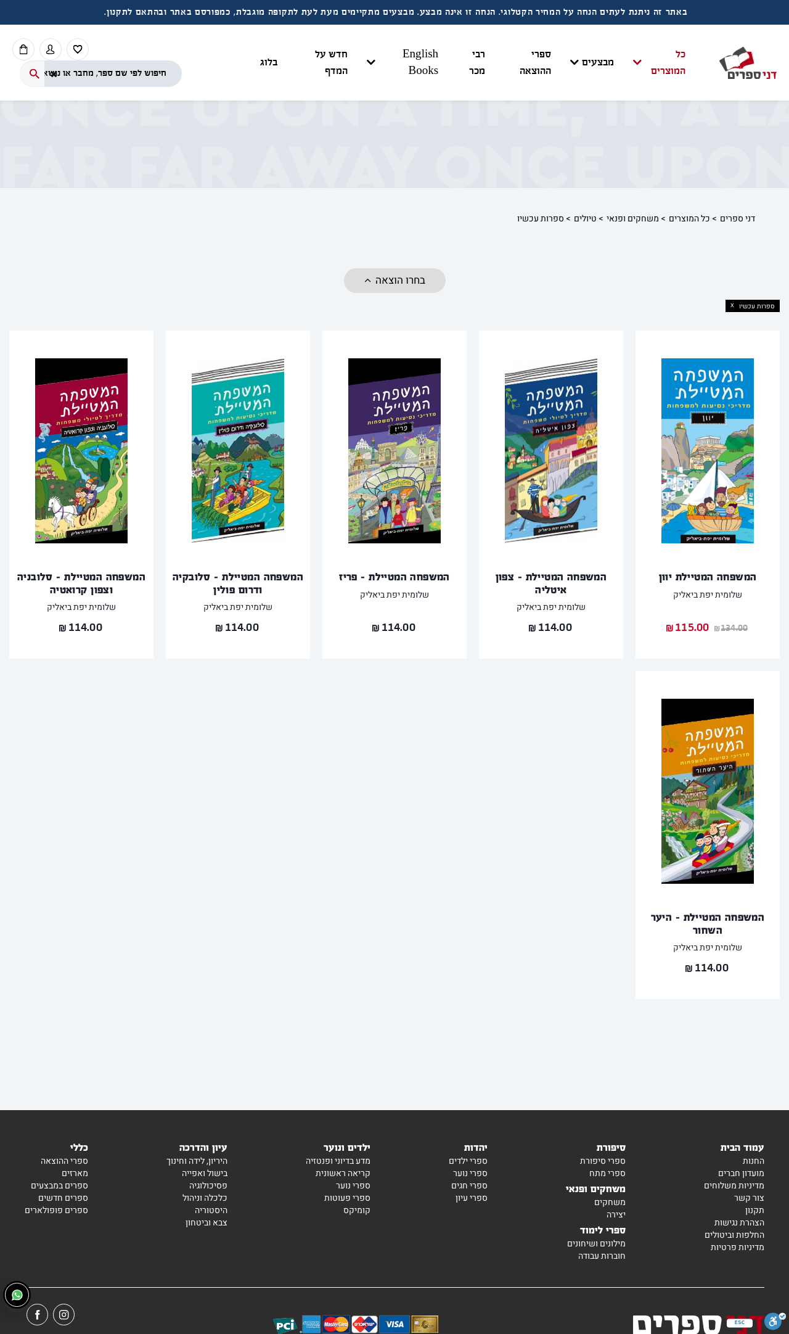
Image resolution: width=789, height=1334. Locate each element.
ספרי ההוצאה (535, 62)
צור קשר (749, 1198)
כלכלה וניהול (204, 1198)
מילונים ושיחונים (596, 1243)
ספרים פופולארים (56, 1210)
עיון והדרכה (203, 1146)
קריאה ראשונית (343, 1173)
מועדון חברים (741, 1173)
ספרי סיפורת (603, 1161)
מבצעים (598, 62)
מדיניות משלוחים (734, 1185)
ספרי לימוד (603, 1229)
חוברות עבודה (602, 1256)
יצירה (616, 1214)
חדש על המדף (331, 62)
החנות (753, 1161)
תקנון (754, 1210)
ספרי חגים (469, 1185)
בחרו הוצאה (400, 280)
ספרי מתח (607, 1173)
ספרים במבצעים (59, 1185)
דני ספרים (737, 218)
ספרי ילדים (468, 1161)
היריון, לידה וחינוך (196, 1161)
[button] (473, 62)
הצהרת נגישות (739, 1222)
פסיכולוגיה (208, 1185)
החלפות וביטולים (734, 1235)
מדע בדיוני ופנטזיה (338, 1161)
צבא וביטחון (206, 1222)
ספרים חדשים (63, 1198)
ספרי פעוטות (347, 1198)
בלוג (268, 62)
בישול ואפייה (204, 1173)
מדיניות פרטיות (737, 1247)
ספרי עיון (472, 1198)
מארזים (75, 1173)
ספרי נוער (470, 1173)
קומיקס (356, 1210)
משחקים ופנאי (633, 218)
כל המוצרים (668, 62)
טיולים (585, 218)
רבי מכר (477, 62)
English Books (420, 62)
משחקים (610, 1202)
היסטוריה (211, 1210)
